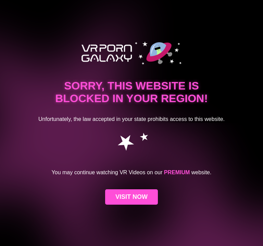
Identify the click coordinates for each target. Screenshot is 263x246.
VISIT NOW (131, 196)
